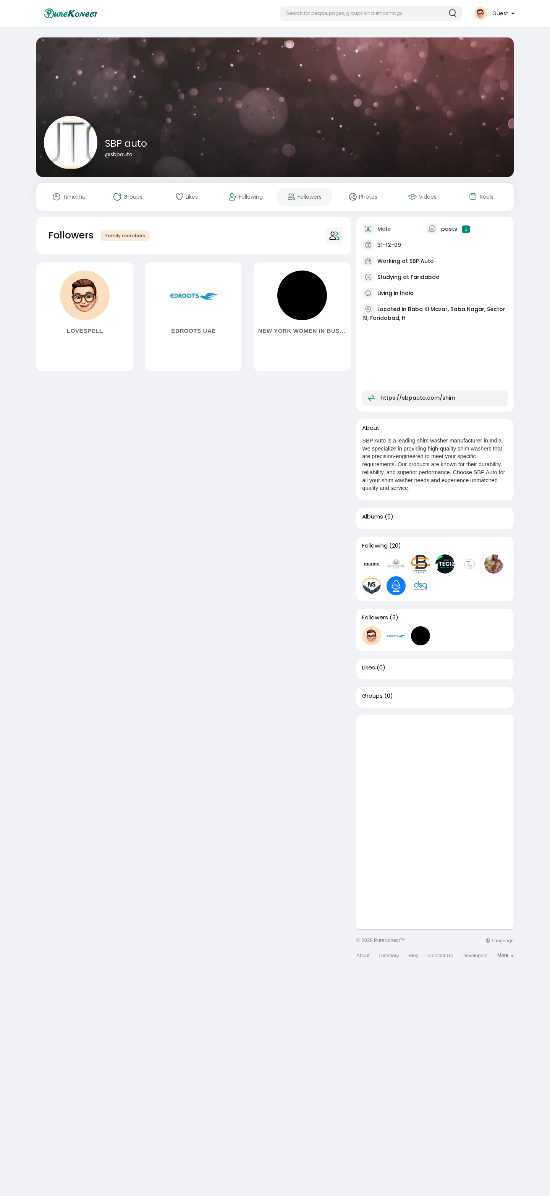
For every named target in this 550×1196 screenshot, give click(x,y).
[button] (371, 13)
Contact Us (440, 955)
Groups (372, 696)
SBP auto (126, 143)
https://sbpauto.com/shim (417, 398)
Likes (368, 667)
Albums (372, 517)
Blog (414, 955)
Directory (389, 955)
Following (375, 546)
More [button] (505, 955)
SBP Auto (421, 261)
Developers (475, 955)
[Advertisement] (435, 768)
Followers (375, 617)
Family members (125, 235)
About (362, 955)
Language (499, 940)
